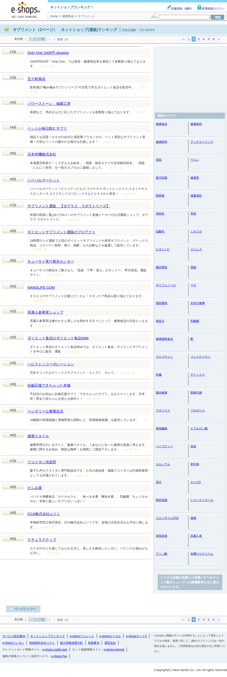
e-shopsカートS (136, 636)
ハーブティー (164, 446)
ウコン (194, 159)
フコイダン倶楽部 (41, 462)
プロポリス (197, 410)
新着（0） (63, 39)
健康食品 (161, 124)
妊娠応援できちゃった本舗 (48, 385)
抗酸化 (160, 231)
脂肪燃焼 (161, 303)
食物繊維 (161, 428)
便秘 (193, 267)
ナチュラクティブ (41, 540)
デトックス (197, 374)
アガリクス (163, 410)
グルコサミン (164, 356)
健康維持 (196, 124)
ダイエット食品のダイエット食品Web (58, 338)
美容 (193, 213)
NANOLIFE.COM (41, 287)
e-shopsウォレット (82, 636)
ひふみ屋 (34, 488)
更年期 (194, 464)
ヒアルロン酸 (199, 428)
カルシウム (163, 464)
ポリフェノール (166, 285)
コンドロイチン (200, 356)
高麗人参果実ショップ (45, 312)
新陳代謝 (196, 392)
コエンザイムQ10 (167, 518)
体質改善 (161, 536)
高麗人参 (196, 536)
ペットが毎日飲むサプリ (47, 128)
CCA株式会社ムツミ (43, 514)
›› (219, 39)
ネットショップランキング (47, 636)
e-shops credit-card (55, 649)
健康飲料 (161, 142)
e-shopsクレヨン (13, 643)
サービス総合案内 (13, 636)
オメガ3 (195, 482)
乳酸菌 (194, 321)
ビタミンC (162, 249)
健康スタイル (38, 436)
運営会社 (110, 643)
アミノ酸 (161, 553)
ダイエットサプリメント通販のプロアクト (61, 232)
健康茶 (194, 177)
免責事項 (93, 643)
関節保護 (161, 500)
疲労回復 (161, 177)
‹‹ (184, 39)
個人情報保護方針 (71, 643)
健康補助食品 (164, 339)
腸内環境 (161, 267)
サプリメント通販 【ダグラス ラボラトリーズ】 (68, 206)
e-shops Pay (59, 656)
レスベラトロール (201, 500)
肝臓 (159, 374)
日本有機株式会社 (41, 154)
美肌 (159, 159)
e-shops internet (114, 649)
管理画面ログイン (211, 8)
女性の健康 (197, 303)
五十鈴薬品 (36, 79)
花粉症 (160, 213)
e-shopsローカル (110, 636)
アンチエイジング (201, 142)
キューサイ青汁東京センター (50, 261)
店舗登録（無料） (180, 8)
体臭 (193, 446)
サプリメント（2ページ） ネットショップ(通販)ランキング (65, 30)
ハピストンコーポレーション (50, 364)
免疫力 (160, 321)
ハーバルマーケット (43, 180)
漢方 (159, 482)
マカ (193, 285)
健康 (193, 518)
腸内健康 (161, 392)
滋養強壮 (196, 195)
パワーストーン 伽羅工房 (48, 103)
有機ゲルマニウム (201, 553)
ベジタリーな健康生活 (45, 411)
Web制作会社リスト (42, 643)
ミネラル (196, 231)
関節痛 (160, 195)
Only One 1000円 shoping (48, 53)
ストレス (196, 249)
